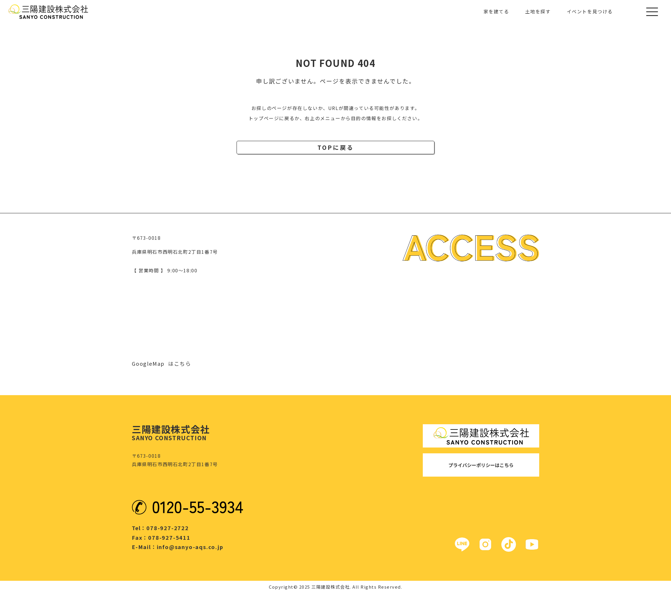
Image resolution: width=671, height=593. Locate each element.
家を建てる (496, 11)
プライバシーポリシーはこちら (481, 464)
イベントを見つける (590, 11)
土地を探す (538, 11)
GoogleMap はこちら (161, 363)
